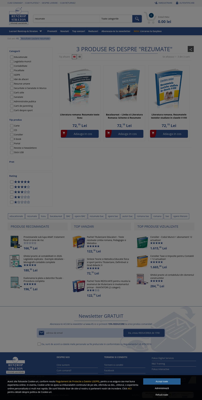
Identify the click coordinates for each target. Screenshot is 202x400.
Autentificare (185, 3)
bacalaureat (56, 216)
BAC (68, 216)
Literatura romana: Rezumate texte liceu (79, 116)
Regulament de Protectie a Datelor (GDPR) (77, 381)
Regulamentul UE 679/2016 (137, 344)
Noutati (64, 31)
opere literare (180, 216)
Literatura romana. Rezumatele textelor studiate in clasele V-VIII (169, 116)
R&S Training (158, 363)
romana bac (143, 216)
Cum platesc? (32, 2)
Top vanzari (78, 31)
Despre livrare (50, 2)
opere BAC (80, 216)
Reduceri (93, 31)
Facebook (109, 370)
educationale (16, 216)
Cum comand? (15, 2)
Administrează (162, 388)
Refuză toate (162, 394)
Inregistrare (163, 3)
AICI (130, 388)
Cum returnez (67, 2)
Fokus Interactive (160, 369)
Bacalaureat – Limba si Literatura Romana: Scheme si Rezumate (124, 116)
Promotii (52, 31)
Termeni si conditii (113, 364)
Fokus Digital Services (163, 358)
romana (157, 216)
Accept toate (162, 381)
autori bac (127, 216)
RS (17, 38)
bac (167, 216)
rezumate (32, 216)
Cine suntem (63, 364)
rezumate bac (97, 216)
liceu (43, 216)
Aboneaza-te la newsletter (115, 31)
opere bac (113, 216)
